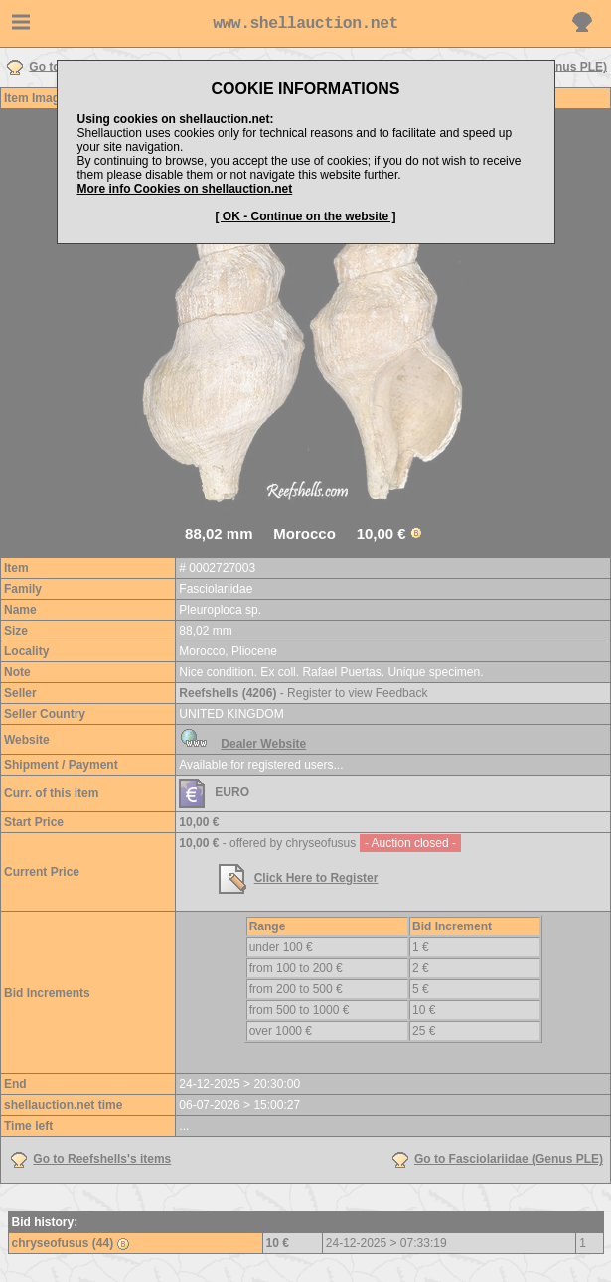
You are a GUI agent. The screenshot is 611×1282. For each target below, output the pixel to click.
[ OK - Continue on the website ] (306, 216)
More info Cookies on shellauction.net (185, 189)
